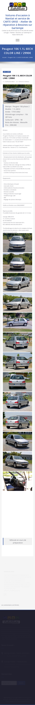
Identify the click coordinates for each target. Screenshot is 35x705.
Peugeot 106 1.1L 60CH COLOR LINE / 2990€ (21, 57)
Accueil (5, 57)
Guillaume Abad (9, 81)
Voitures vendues (24, 81)
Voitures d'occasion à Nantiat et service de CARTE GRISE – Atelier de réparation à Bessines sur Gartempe (17, 22)
